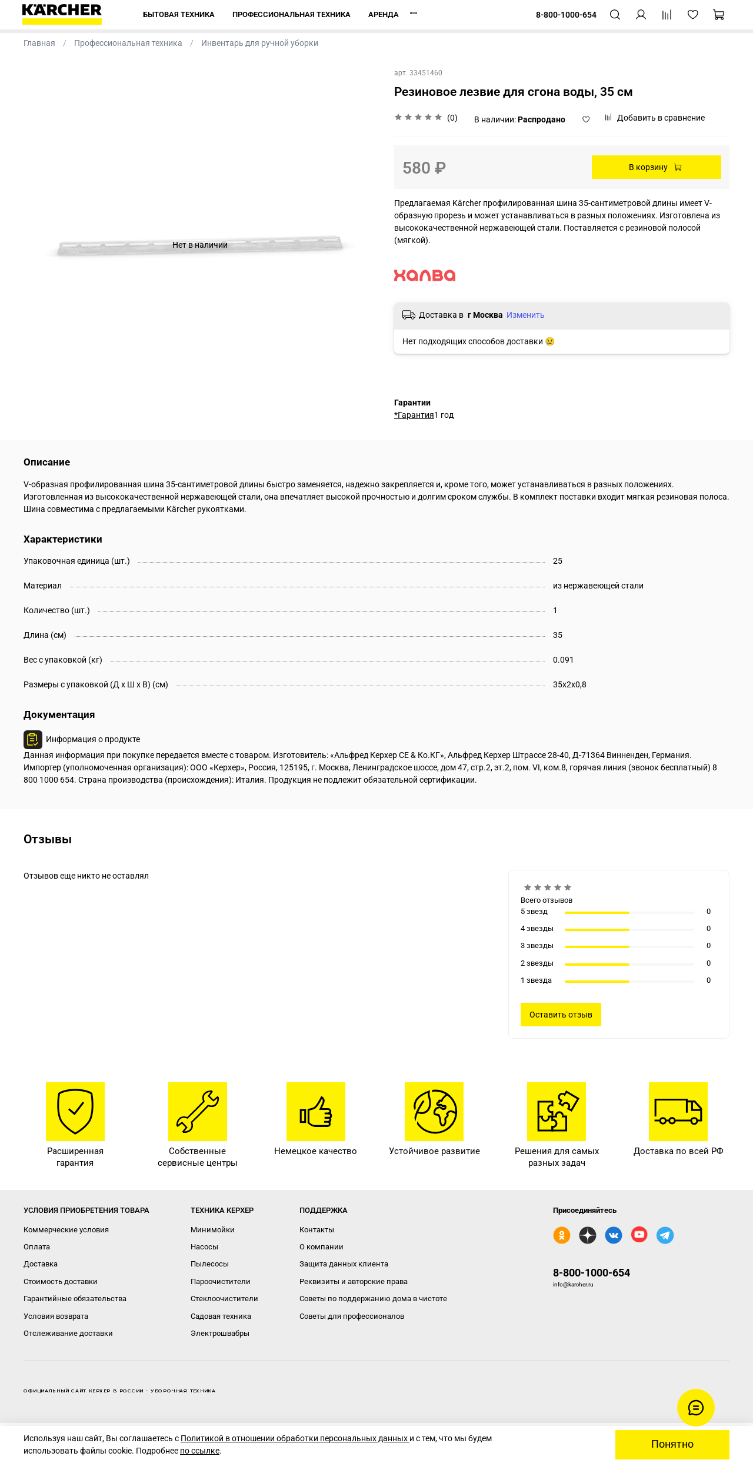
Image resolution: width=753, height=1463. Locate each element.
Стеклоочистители (224, 1298)
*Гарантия (414, 415)
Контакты (316, 1229)
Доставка (41, 1263)
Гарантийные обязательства (75, 1298)
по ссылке (199, 1450)
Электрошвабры (220, 1333)
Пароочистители (221, 1281)
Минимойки (213, 1229)
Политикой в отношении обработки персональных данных (295, 1438)
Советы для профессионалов (351, 1316)
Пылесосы (210, 1263)
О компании (321, 1246)
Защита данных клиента (343, 1263)
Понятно (672, 1444)
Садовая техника (221, 1316)
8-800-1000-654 (591, 1272)
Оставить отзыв (560, 1014)
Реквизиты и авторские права (353, 1281)
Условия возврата (56, 1316)
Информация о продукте (93, 739)
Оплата (37, 1246)
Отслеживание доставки (68, 1333)
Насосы (204, 1246)
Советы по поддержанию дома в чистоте (373, 1298)
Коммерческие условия (66, 1229)
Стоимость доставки (61, 1281)
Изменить (526, 315)
